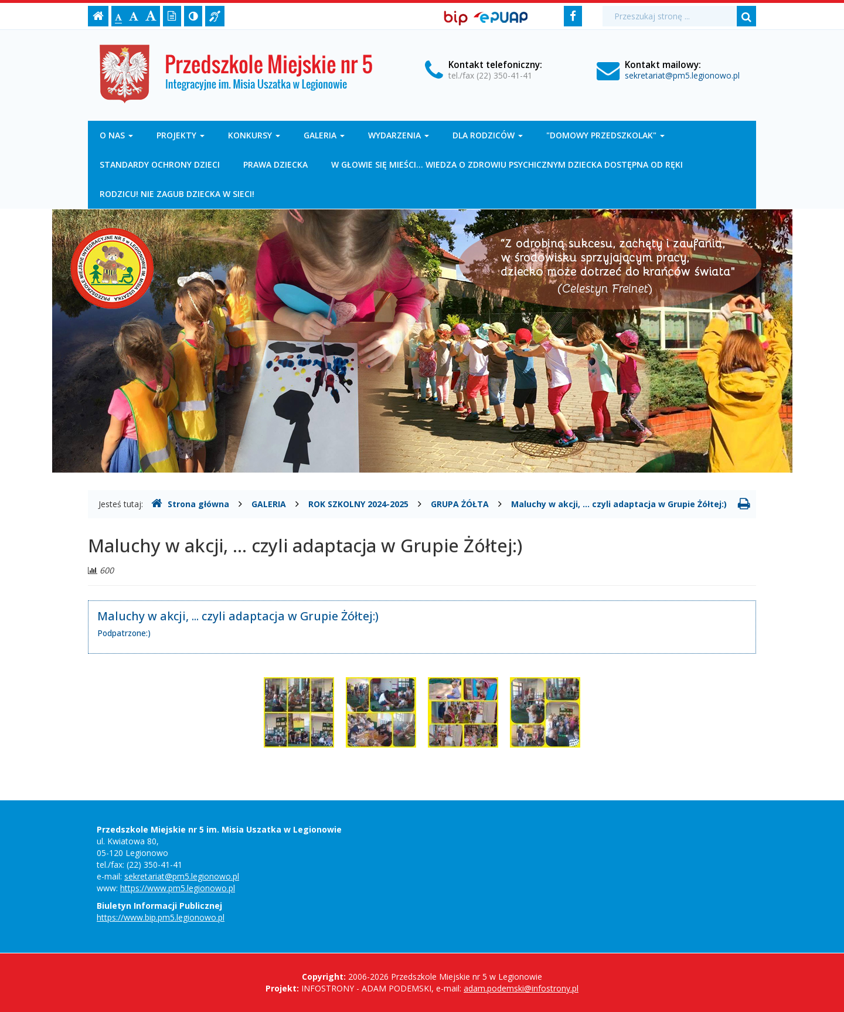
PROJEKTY (180, 135)
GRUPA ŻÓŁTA (460, 504)
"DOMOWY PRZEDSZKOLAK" (605, 135)
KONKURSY (254, 135)
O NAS (116, 135)
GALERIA (324, 135)
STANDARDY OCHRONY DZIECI (160, 164)
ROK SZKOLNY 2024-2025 (358, 504)
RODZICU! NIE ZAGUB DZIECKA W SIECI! (177, 193)
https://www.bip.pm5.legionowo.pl (160, 917)
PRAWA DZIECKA (275, 164)
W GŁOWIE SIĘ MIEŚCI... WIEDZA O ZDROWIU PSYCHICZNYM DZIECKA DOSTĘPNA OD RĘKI (507, 164)
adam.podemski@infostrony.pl (521, 988)
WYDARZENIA (398, 135)
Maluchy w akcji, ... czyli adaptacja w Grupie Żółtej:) (619, 504)
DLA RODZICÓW (487, 135)
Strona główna (190, 504)
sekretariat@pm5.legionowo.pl (682, 75)
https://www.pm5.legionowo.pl (177, 888)
